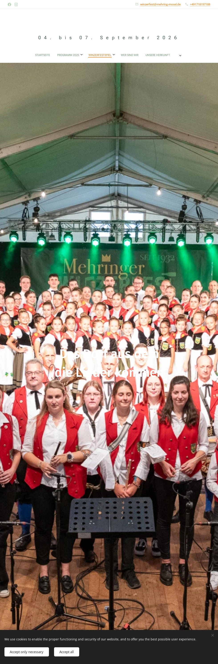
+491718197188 (200, 4)
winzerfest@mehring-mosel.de (160, 4)
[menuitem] (73, 55)
